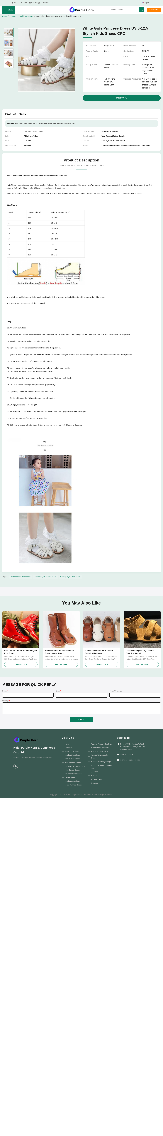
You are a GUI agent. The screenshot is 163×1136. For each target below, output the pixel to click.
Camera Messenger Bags (101, 762)
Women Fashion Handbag (101, 744)
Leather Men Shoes (72, 781)
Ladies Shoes (70, 777)
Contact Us (95, 776)
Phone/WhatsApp (115, 691)
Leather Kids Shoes (72, 755)
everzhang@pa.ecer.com (130, 760)
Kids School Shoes (72, 770)
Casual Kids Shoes (72, 759)
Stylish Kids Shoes (26, 16)
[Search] (141, 9)
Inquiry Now (153, 10)
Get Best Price (21, 664)
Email (58, 691)
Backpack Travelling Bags (75, 766)
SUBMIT (81, 720)
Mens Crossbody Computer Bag (101, 766)
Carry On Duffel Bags (99, 751)
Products (13, 16)
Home (4, 16)
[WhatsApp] (15, 766)
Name (5, 691)
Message (6, 701)
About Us (94, 772)
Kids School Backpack (100, 748)
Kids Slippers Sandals (73, 762)
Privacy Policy (96, 779)
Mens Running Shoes (73, 785)
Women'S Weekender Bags (99, 756)
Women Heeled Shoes (73, 774)
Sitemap (94, 783)
